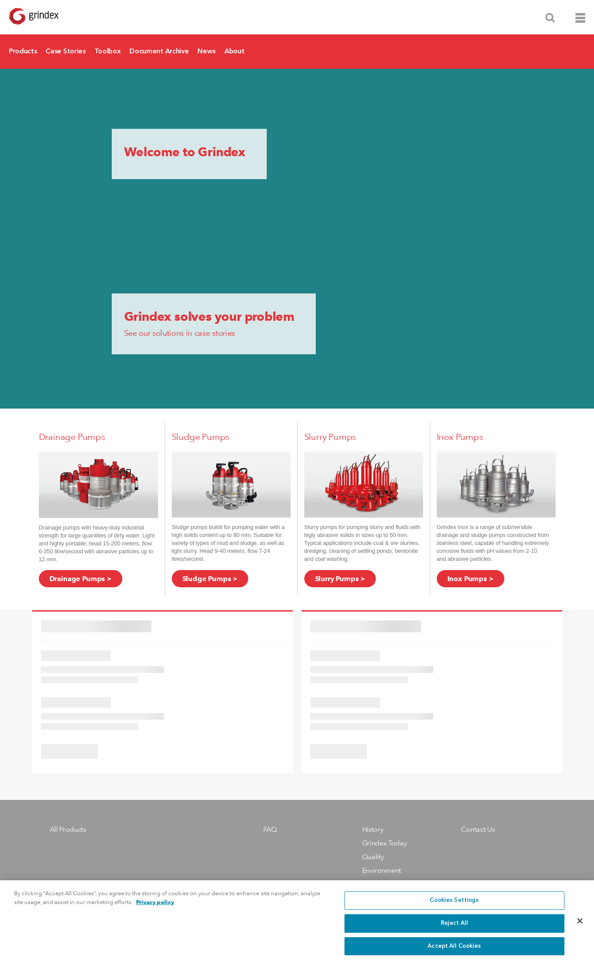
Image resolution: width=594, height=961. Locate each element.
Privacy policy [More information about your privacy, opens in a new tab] (155, 908)
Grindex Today (384, 843)
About (234, 51)
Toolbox (108, 51)
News (206, 51)
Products (23, 51)
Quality (373, 856)
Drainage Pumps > (80, 578)
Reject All (454, 929)
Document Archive (159, 51)
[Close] (580, 927)
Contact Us (478, 829)
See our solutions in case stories (179, 333)
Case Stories (65, 51)
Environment (381, 870)
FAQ (270, 829)
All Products (68, 829)
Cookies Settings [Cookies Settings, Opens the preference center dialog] (454, 906)
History (373, 829)
